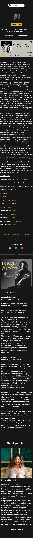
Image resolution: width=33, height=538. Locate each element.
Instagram (3, 193)
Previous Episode (26, 234)
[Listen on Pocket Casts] (22, 248)
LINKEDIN (18, 221)
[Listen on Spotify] (16, 248)
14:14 (1, 183)
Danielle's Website (6, 207)
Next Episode (5, 234)
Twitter (12, 218)
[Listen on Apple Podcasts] (10, 248)
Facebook (11, 211)
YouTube (3, 197)
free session (12, 225)
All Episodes (15, 234)
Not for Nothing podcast (8, 200)
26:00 (2, 186)
